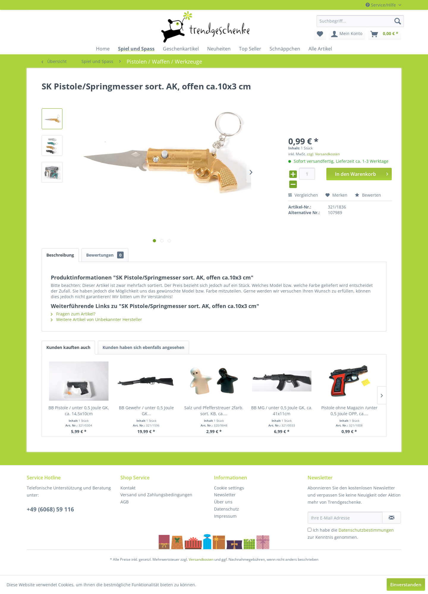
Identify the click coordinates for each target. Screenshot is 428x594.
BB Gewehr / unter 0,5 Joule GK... (146, 410)
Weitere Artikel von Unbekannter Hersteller (96, 319)
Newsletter (225, 494)
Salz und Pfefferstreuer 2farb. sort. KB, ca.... (213, 410)
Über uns (223, 502)
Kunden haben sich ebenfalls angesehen (143, 347)
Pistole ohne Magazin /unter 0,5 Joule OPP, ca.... (349, 410)
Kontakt (128, 488)
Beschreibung (60, 255)
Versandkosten (201, 559)
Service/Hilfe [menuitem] (381, 5)
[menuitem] (360, 21)
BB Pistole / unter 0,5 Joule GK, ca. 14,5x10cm (78, 410)
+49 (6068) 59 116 (50, 509)
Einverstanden (405, 584)
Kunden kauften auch (68, 347)
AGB (124, 502)
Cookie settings (229, 488)
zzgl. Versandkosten (323, 154)
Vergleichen (303, 195)
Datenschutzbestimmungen (366, 530)
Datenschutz (226, 509)
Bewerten (368, 195)
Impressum (225, 516)
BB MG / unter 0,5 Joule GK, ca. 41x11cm (281, 410)
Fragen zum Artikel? (73, 314)
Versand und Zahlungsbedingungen (156, 494)
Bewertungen (105, 255)
